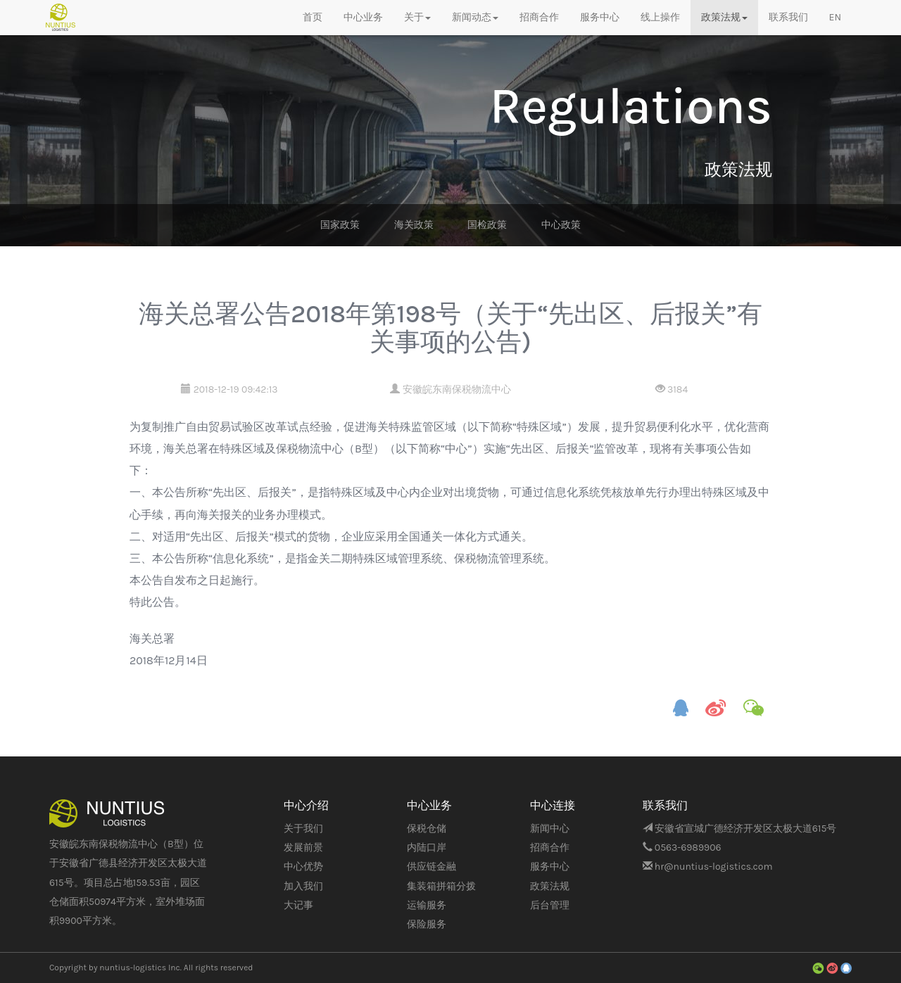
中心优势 (303, 867)
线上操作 (660, 17)
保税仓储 (426, 829)
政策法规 (549, 886)
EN (835, 17)
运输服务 (426, 905)
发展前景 (303, 848)
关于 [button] (417, 17)
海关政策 (414, 225)
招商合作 (539, 17)
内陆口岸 (426, 848)
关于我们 (303, 829)
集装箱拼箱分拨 (441, 886)
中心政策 (561, 225)
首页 (312, 17)
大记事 (298, 905)
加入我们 (303, 886)
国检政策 (487, 225)
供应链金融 (431, 867)
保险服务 (426, 924)
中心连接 (552, 805)
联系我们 (788, 17)
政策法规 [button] (724, 17)
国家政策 (340, 225)
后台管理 (549, 905)
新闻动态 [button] (475, 17)
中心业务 (363, 17)
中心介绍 (306, 805)
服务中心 (599, 17)
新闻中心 (549, 829)
